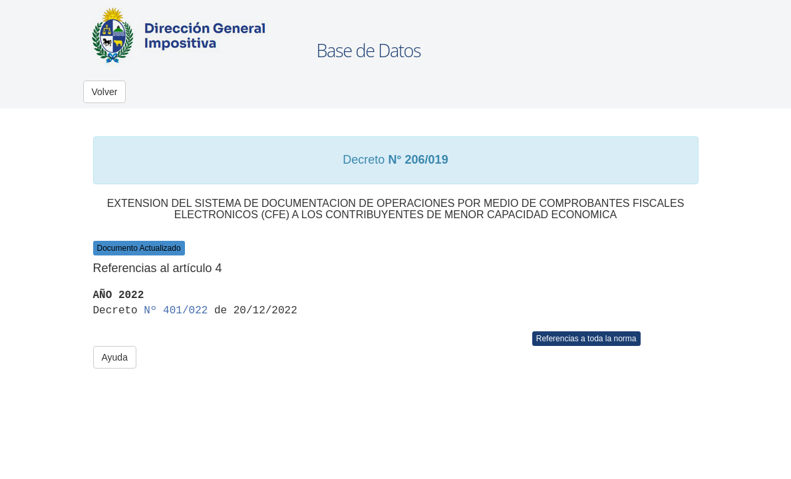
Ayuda (115, 357)
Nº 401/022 (176, 311)
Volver (105, 91)
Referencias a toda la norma (586, 338)
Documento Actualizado (139, 248)
